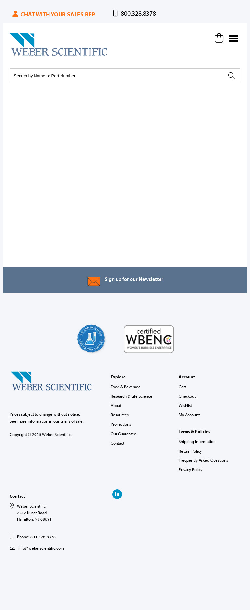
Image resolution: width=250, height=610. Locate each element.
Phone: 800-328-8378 (36, 536)
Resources (120, 414)
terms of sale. (72, 421)
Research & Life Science (131, 396)
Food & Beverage (126, 386)
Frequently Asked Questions (203, 460)
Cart (182, 386)
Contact (117, 443)
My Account (189, 414)
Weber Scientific (25, 55)
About (116, 405)
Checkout (187, 396)
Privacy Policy (190, 469)
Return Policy (190, 451)
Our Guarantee (123, 433)
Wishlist (185, 405)
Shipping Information (197, 441)
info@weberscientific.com (41, 548)
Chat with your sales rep (53, 14)
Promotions (121, 424)
